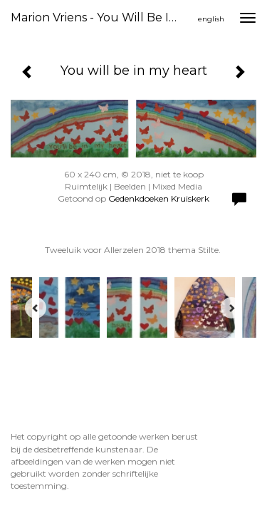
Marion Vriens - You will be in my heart (102, 17)
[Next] (231, 307)
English (211, 19)
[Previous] (35, 307)
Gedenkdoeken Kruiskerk (158, 198)
